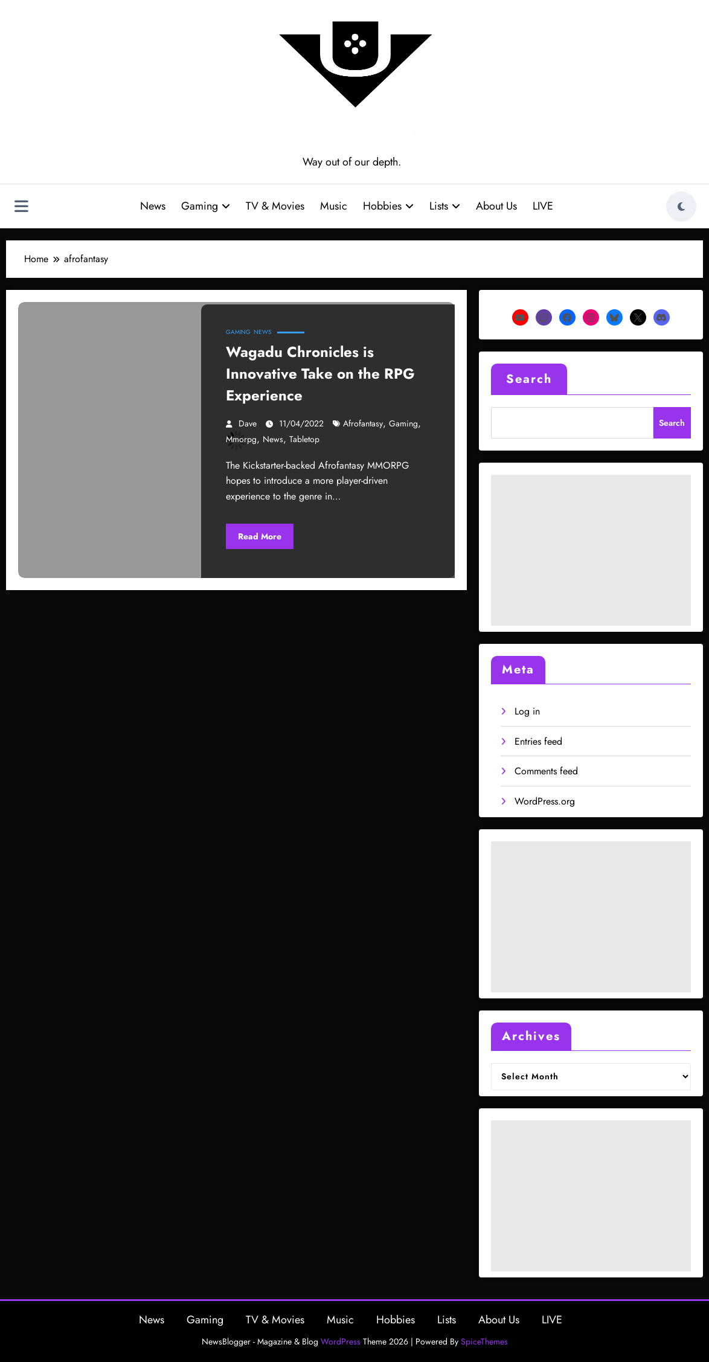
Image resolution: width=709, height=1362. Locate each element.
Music (333, 206)
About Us (496, 206)
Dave (248, 423)
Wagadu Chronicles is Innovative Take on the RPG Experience (320, 373)
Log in (527, 711)
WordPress (341, 1341)
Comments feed (546, 771)
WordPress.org (545, 801)
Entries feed (538, 741)
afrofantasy (363, 423)
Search (529, 379)
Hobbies (388, 206)
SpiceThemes (484, 1341)
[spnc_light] (681, 206)
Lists (444, 206)
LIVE (543, 206)
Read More (259, 536)
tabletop (304, 439)
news (273, 439)
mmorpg (241, 439)
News (152, 206)
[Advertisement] (591, 550)
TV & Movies (275, 206)
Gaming (205, 206)
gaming (403, 423)
